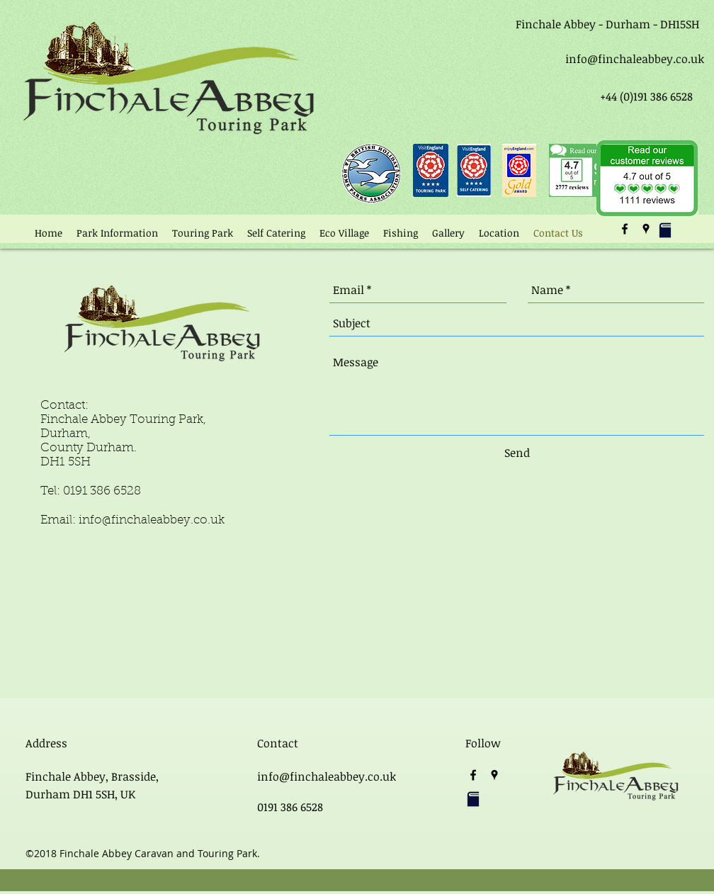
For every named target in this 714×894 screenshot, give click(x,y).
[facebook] (625, 229)
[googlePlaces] (646, 229)
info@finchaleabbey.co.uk (634, 59)
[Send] (517, 453)
